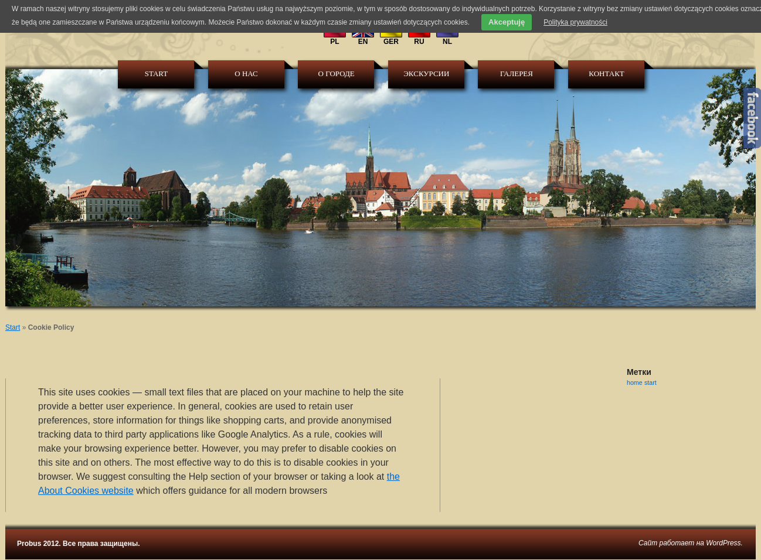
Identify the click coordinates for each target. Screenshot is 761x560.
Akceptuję (506, 22)
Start (156, 73)
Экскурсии (426, 73)
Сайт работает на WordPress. (690, 543)
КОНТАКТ (606, 73)
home (635, 382)
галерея (516, 73)
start (650, 382)
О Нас (246, 73)
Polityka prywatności (575, 22)
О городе (336, 73)
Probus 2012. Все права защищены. (78, 543)
